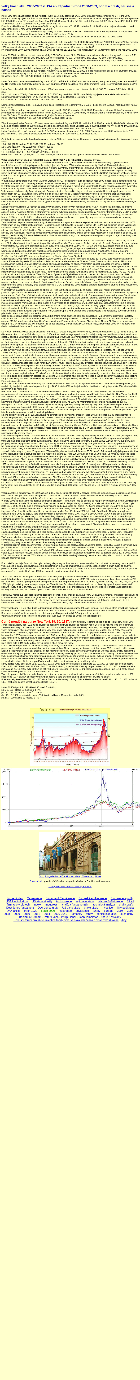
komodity (76, 913)
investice (107, 907)
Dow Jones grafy (48, 907)
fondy (89, 913)
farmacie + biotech (18, 904)
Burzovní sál (35, 881)
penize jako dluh (107, 913)
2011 (37, 913)
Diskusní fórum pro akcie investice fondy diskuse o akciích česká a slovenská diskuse (66, 920)
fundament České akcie (60, 898)
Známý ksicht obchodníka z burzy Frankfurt (70, 886)
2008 (7, 913)
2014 (47, 913)
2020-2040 (60, 913)
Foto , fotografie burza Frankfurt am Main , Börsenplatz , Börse (70, 876)
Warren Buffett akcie (110, 901)
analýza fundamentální (75, 904)
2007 (130, 910)
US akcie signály (42, 901)
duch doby (126, 913)
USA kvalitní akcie (17, 901)
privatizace (82, 910)
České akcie (34, 898)
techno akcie (64, 901)
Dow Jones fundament (20, 907)
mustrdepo (65, 910)
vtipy (123, 920)
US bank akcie (71, 907)
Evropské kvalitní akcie (92, 898)
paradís (108, 910)
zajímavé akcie (85, 901)
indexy (37, 904)
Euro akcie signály (122, 898)
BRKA (130, 901)
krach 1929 (30, 910)
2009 (17, 913)
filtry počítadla (125, 907)
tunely (96, 910)
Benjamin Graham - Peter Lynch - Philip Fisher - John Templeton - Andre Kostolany (70, 917)
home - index (15, 898)
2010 (27, 913)
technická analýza (104, 904)
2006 (120, 910)
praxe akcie (91, 907)
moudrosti (51, 904)
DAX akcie (13, 910)
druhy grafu (126, 904)
